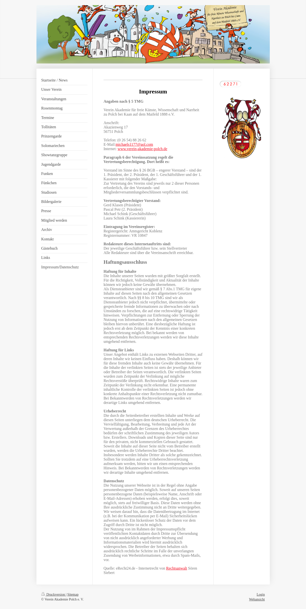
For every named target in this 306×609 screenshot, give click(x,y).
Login (261, 594)
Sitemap (73, 594)
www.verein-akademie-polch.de (142, 149)
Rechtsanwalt (176, 568)
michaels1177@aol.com (134, 144)
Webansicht (257, 599)
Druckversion (53, 594)
